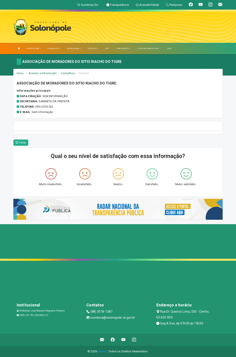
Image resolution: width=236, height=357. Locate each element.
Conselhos (68, 73)
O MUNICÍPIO (53, 48)
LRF (107, 48)
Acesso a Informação (42, 73)
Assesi (102, 351)
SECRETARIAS (74, 48)
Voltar (21, 142)
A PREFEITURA (34, 48)
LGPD (169, 48)
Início (20, 73)
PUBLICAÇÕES (123, 48)
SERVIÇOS (93, 48)
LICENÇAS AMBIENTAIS (148, 48)
